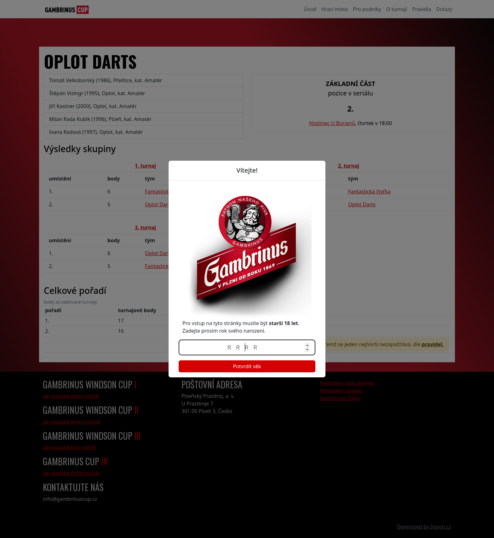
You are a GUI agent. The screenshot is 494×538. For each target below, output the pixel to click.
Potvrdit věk (247, 366)
